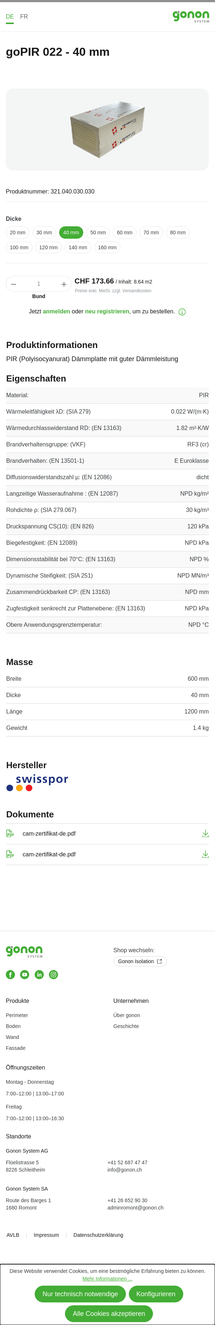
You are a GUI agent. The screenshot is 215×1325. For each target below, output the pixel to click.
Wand (12, 1037)
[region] (107, 130)
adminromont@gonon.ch (136, 1208)
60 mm (125, 232)
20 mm (18, 232)
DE (10, 16)
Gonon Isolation (140, 961)
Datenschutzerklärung (98, 1235)
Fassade (16, 1048)
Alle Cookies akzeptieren (109, 1313)
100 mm (19, 247)
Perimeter (17, 1015)
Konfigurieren (156, 1294)
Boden (13, 1026)
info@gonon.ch (125, 1170)
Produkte (17, 1001)
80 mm (178, 232)
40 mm (71, 232)
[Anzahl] (39, 284)
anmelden (56, 311)
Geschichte (126, 1026)
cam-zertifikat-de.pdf (49, 833)
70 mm (151, 232)
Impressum (46, 1235)
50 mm (98, 232)
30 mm (44, 232)
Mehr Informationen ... (107, 1279)
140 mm (78, 247)
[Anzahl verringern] (13, 284)
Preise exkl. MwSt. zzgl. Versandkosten (113, 290)
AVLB (13, 1235)
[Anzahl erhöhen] (64, 284)
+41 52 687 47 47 (127, 1162)
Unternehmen (131, 1001)
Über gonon (127, 1015)
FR (24, 16)
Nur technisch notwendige (80, 1294)
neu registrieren (107, 311)
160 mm (107, 247)
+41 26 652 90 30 (127, 1200)
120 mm (48, 247)
